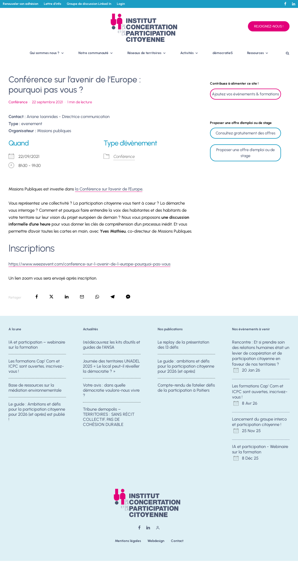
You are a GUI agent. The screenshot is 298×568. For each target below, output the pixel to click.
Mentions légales (128, 541)
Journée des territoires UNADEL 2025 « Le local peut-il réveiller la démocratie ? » (111, 366)
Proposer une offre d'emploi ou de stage (245, 152)
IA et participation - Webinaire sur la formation (260, 449)
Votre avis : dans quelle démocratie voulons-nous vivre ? (111, 390)
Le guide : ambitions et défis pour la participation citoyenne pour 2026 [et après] (186, 366)
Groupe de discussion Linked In (89, 4)
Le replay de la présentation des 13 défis (183, 345)
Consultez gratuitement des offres (245, 133)
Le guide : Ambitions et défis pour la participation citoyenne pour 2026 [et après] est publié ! (36, 414)
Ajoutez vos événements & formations (245, 94)
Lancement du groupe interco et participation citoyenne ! (259, 422)
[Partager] (36, 297)
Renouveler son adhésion (20, 4)
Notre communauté (93, 53)
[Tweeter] (51, 297)
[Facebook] (285, 4)
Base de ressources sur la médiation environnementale (34, 388)
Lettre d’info (52, 4)
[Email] (82, 297)
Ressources (255, 53)
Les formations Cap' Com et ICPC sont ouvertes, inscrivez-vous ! (260, 391)
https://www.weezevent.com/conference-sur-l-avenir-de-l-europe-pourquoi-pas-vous (89, 264)
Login (121, 4)
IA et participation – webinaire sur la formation (36, 345)
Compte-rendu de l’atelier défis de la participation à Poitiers (186, 388)
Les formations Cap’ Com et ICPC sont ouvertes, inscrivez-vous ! (36, 366)
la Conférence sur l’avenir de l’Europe (108, 189)
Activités (187, 53)
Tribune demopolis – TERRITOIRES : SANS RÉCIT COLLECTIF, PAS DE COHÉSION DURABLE (108, 419)
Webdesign (155, 541)
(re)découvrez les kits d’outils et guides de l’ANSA (111, 345)
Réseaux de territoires (144, 53)
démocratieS (223, 53)
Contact (177, 541)
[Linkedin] (293, 4)
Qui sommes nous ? (44, 53)
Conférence (17, 102)
